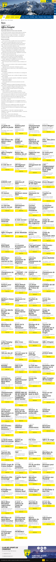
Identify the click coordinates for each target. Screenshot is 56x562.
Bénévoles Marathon (46, 426)
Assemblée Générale (5, 221)
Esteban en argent (33, 273)
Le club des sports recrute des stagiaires (34, 221)
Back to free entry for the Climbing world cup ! (21, 412)
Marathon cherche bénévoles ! (33, 479)
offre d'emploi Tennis (6, 153)
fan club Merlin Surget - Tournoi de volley (7, 312)
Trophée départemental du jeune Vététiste (21, 380)
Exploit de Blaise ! (19, 440)
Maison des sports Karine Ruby (20, 311)
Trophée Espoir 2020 (21, 478)
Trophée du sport (46, 194)
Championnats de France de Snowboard (6, 394)
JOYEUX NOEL (47, 353)
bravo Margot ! (48, 126)
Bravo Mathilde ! (21, 233)
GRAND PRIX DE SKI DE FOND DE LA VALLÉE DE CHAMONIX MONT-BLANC (21, 395)
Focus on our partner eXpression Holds (47, 394)
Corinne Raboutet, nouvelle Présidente (33, 207)
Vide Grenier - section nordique (47, 247)
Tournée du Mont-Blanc (33, 503)
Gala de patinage (32, 354)
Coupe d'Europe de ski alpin (35, 183)
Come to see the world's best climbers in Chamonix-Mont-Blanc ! (7, 413)
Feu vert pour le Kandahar (21, 354)
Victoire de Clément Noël (20, 490)
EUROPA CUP (6, 182)
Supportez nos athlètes (34, 153)
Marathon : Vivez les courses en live (7, 259)
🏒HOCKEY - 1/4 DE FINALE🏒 (21, 273)
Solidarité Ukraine (46, 410)
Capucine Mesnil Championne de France (35, 260)
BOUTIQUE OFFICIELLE (5, 246)
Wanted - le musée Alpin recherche (33, 411)
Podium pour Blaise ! (20, 126)
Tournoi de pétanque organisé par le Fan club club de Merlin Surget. (48, 328)
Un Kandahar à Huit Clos (48, 490)
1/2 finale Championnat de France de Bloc (34, 287)
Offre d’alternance (33, 426)
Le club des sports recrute (6, 206)
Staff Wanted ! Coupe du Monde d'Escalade (34, 312)
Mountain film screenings (6, 478)
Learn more (52, 560)
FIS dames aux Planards (48, 478)
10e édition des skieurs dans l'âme (7, 141)
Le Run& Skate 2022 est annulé (7, 440)
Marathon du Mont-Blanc (6, 325)
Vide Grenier (33, 342)
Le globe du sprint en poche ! (7, 127)
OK (43, 560)
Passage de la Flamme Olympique (34, 326)
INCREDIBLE (19, 532)
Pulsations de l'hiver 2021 (34, 490)
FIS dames (5, 193)
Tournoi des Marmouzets (6, 453)
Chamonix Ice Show (34, 194)
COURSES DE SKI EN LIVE (48, 285)
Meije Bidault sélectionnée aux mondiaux (20, 286)
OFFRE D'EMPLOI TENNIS (18, 141)
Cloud (49, 1)
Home (2, 20)
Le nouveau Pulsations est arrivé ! (47, 207)
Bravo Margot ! (48, 182)
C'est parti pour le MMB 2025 (35, 246)
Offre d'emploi (6, 232)
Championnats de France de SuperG (34, 127)
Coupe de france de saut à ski (48, 221)
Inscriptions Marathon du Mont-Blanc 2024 (6, 380)
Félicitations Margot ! (19, 206)
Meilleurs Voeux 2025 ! (7, 300)
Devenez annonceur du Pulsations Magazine (20, 260)
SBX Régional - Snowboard (20, 165)
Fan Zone (32, 440)
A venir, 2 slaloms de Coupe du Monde (19, 504)
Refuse (47, 560)
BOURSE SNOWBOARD (6, 366)
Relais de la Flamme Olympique (19, 326)
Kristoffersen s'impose (6, 490)
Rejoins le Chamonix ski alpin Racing (34, 141)
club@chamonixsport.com (8, 556)
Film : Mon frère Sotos (48, 140)
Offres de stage (48, 440)
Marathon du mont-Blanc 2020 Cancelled (7, 519)
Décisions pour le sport (48, 465)
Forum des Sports (33, 453)
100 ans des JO (6, 353)
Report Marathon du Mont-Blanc (34, 519)
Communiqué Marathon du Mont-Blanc (20, 519)
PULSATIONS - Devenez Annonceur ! (6, 427)
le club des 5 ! (6, 165)
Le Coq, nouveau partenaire (19, 466)
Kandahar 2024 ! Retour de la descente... (48, 367)
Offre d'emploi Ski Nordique (48, 379)
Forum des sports (33, 233)
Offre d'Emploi (48, 342)
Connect (43, 1)
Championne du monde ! (7, 273)
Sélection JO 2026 (19, 183)
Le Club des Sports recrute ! (35, 366)
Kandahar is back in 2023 (33, 393)
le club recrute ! (21, 220)
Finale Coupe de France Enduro (7, 465)
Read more (7, 133)
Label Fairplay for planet (6, 343)
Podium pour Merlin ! (6, 285)
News (6, 20)
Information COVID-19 (47, 518)
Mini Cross (19, 342)
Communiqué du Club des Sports (6, 533)
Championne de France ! (48, 273)
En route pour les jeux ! (47, 153)
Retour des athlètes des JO (21, 153)
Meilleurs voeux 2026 (21, 194)
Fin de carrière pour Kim (34, 465)
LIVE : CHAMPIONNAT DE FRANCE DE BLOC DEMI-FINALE (48, 168)
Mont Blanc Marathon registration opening (5, 504)
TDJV (16, 452)
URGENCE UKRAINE (18, 426)
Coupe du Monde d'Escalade (46, 311)
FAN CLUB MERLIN (19, 366)
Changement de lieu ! (35, 165)
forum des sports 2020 (46, 503)
